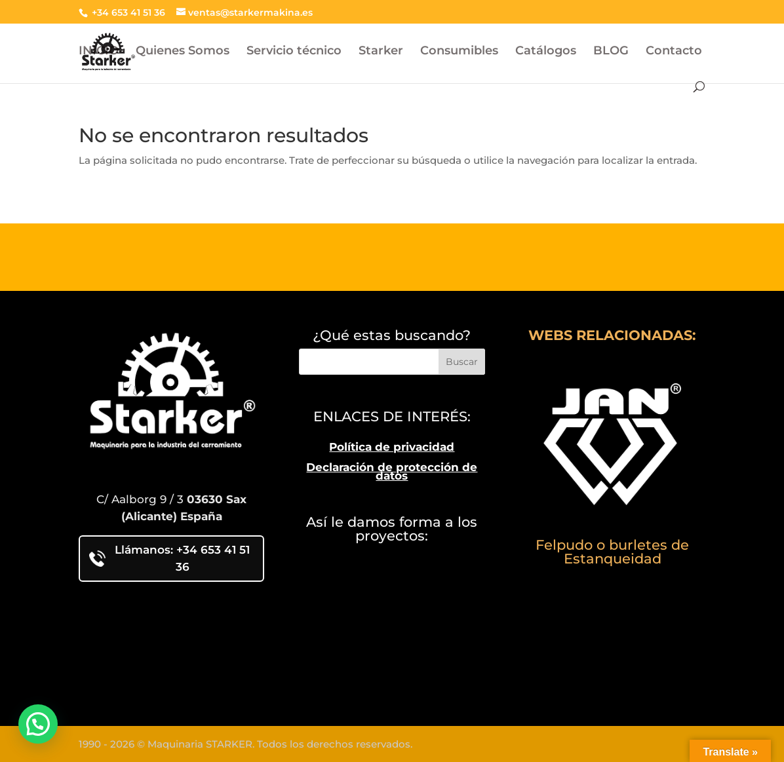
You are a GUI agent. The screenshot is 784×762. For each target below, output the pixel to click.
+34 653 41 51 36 (127, 12)
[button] (38, 724)
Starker (381, 52)
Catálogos (545, 52)
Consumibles (459, 52)
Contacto (674, 52)
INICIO (99, 52)
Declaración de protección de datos (391, 472)
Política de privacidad (391, 446)
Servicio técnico (294, 52)
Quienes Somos (182, 52)
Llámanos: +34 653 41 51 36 (169, 558)
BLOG (611, 52)
